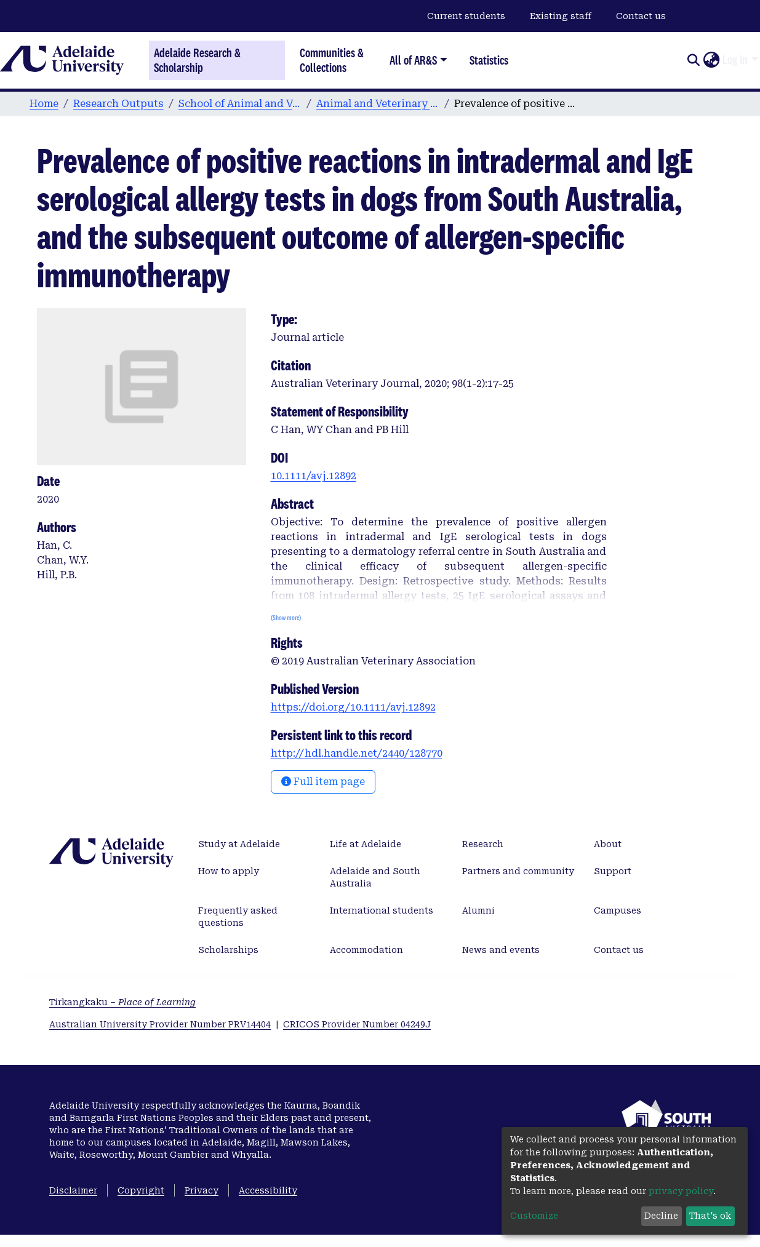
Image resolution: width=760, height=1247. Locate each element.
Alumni (478, 910)
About (608, 844)
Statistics (489, 60)
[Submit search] (693, 60)
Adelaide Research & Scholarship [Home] (197, 60)
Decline (661, 1216)
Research (482, 844)
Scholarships (228, 950)
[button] (711, 60)
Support (612, 871)
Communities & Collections (332, 60)
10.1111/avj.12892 (313, 476)
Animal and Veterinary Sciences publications (377, 104)
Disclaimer (73, 1190)
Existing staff (560, 16)
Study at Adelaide (239, 844)
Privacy (201, 1190)
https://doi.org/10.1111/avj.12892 (353, 707)
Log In (735, 59)
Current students (466, 16)
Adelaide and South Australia (375, 877)
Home (44, 104)
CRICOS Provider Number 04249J (357, 1024)
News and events (501, 950)
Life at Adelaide (365, 844)
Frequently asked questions (238, 917)
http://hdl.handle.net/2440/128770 (356, 753)
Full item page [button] (323, 781)
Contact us (641, 16)
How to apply (228, 871)
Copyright (141, 1190)
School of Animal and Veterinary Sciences (240, 104)
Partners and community (518, 871)
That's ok (710, 1216)
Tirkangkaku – (122, 1002)
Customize (534, 1216)
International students (381, 910)
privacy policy (681, 1191)
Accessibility (268, 1190)
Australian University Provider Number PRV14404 (160, 1024)
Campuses (617, 910)
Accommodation (366, 950)
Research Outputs (118, 104)
